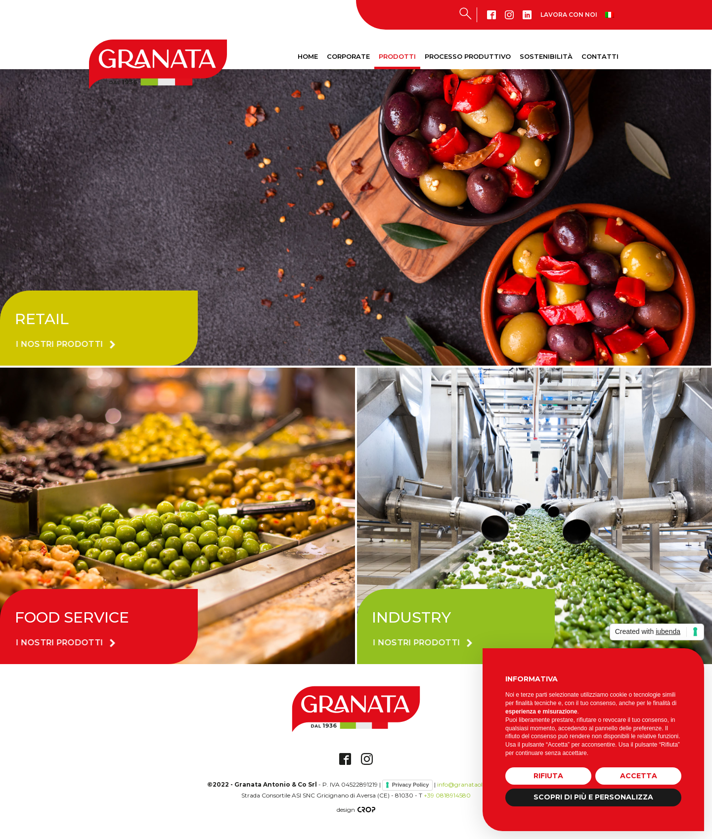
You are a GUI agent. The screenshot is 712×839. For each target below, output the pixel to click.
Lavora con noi (568, 14)
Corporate (348, 56)
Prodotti (397, 56)
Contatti (600, 56)
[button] (73, 344)
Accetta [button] (638, 775)
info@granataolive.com (471, 784)
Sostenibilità (546, 56)
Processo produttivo (468, 56)
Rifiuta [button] (548, 775)
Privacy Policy (410, 785)
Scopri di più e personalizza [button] (593, 797)
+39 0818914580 (447, 795)
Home (308, 56)
